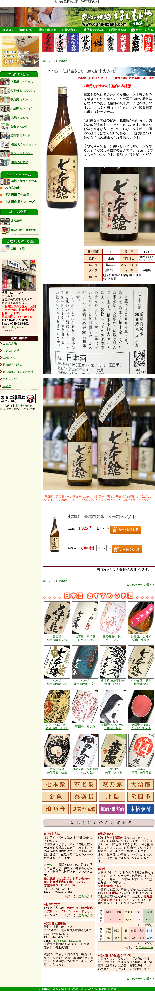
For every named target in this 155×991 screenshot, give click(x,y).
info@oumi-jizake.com (13, 329)
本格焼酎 (17, 220)
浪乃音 (16, 153)
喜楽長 (24, 144)
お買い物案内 (70, 29)
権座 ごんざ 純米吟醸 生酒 (57, 771)
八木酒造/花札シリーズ (20, 201)
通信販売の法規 (94, 29)
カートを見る (142, 30)
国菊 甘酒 (12, 248)
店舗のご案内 (26, 29)
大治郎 (16, 108)
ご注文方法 (9, 343)
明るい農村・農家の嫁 (23, 230)
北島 (19, 117)
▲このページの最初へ (140, 584)
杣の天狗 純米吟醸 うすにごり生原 (85, 771)
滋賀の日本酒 (47, 29)
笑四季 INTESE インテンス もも (141, 726)
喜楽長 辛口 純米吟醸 (142, 771)
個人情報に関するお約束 (18, 371)
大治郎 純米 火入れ (113, 771)
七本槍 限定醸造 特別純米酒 (141, 682)
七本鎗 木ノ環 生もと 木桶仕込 (85, 638)
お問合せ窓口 (117, 29)
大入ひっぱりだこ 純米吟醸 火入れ (57, 726)
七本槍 (18, 90)
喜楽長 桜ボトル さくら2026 (113, 638)
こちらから (86, 896)
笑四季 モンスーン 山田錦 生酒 (113, 726)
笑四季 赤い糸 (85, 726)
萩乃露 (16, 99)
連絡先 (6, 386)
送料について (11, 357)
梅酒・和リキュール (24, 180)
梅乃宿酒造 (12, 187)
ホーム (47, 61)
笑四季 (15, 135)
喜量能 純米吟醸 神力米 (57, 638)
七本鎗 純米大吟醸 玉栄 (57, 682)
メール (48, 864)
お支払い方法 (11, 350)
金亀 (14, 126)
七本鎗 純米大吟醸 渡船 (85, 682)
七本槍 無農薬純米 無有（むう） (113, 682)
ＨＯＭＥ (8, 29)
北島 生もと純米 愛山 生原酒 (141, 638)
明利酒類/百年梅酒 (17, 194)
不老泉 (16, 81)
